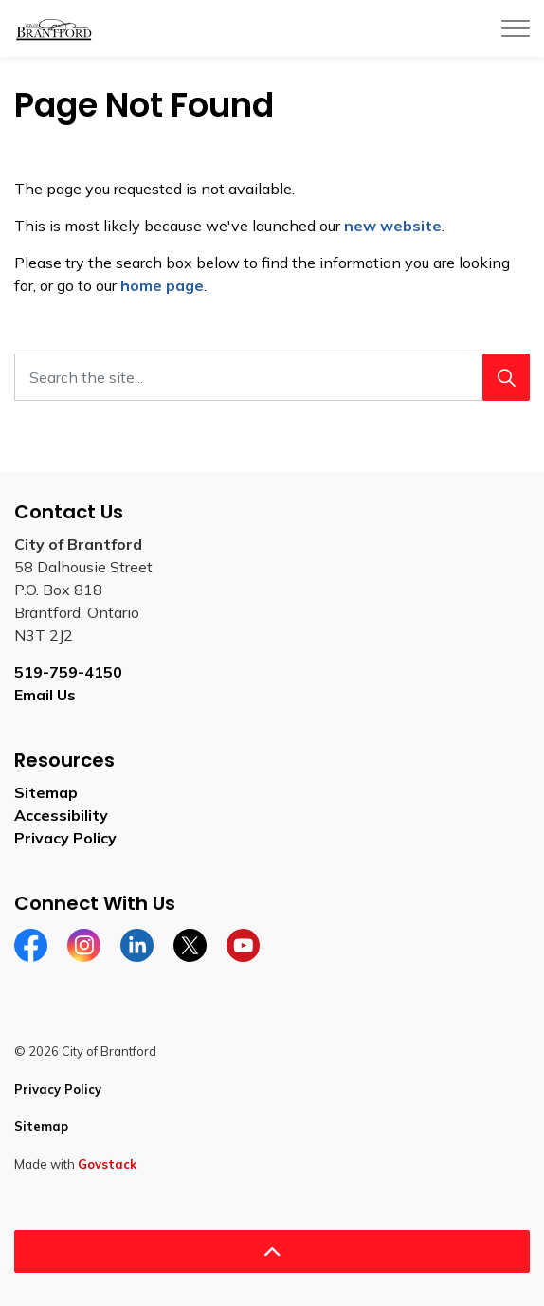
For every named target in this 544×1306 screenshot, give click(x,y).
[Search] (506, 377)
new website (393, 225)
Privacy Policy (65, 837)
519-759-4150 (68, 671)
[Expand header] (515, 28)
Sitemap (46, 792)
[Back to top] (272, 1251)
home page (162, 285)
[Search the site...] (272, 377)
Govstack (107, 1163)
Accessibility (61, 815)
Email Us (45, 694)
